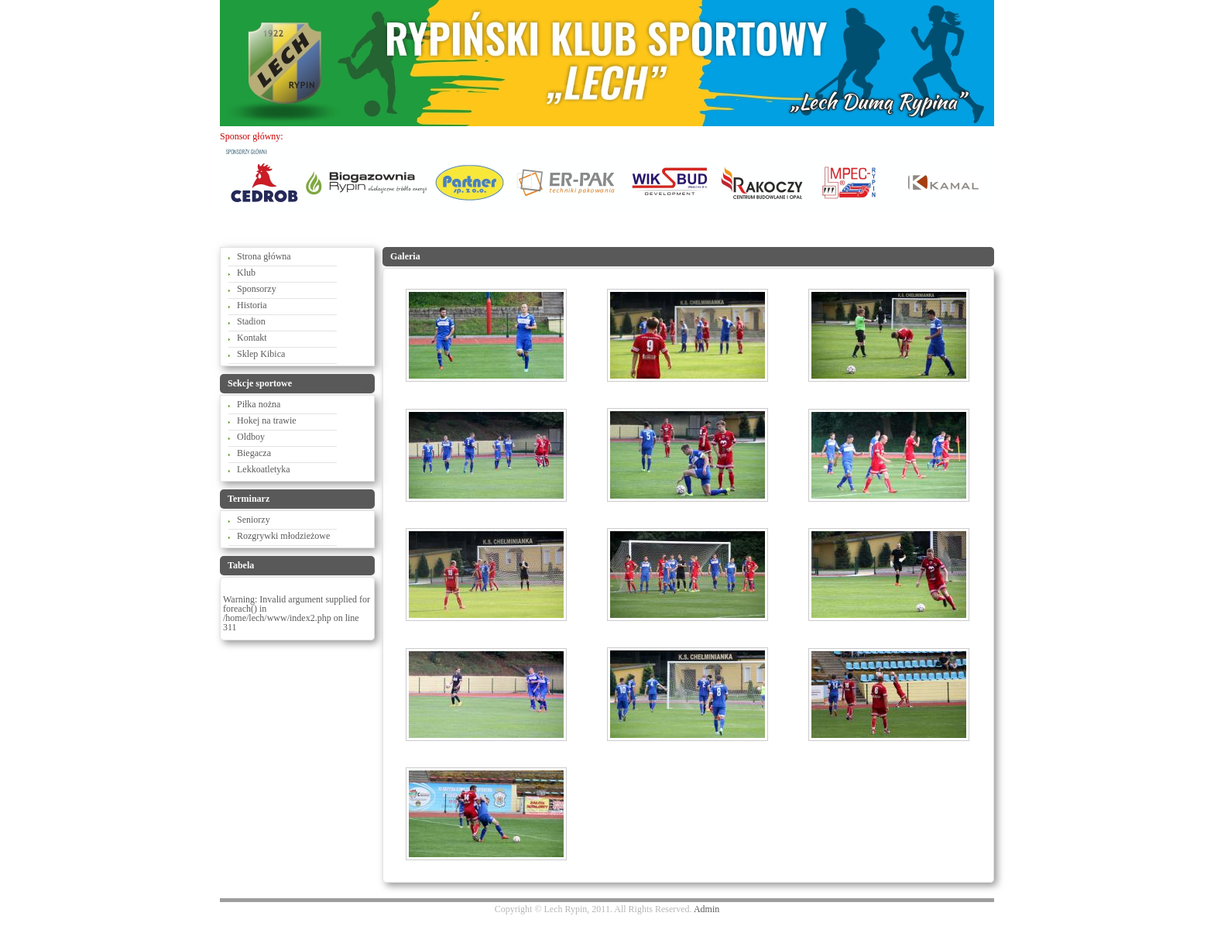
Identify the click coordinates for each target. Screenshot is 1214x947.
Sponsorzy (256, 288)
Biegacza (254, 453)
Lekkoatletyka (263, 469)
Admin (706, 909)
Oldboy (251, 436)
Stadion (251, 321)
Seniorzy (253, 519)
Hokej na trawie (267, 420)
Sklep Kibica (261, 353)
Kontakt (252, 337)
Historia (252, 305)
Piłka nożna (258, 404)
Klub (246, 272)
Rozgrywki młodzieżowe (283, 535)
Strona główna (264, 256)
